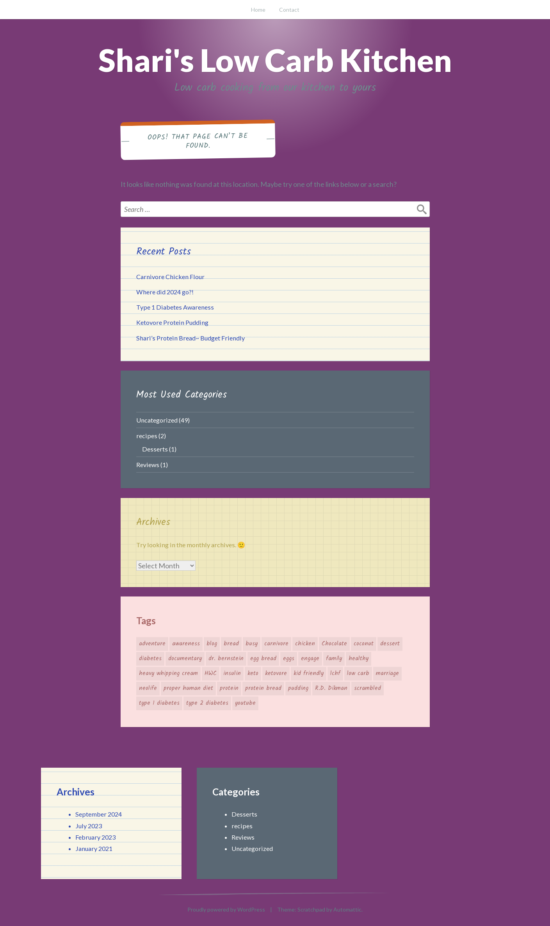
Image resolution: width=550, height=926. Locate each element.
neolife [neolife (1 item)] (148, 688)
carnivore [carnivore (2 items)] (276, 643)
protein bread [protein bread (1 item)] (263, 688)
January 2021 (93, 848)
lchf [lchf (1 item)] (335, 673)
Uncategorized (157, 420)
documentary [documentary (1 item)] (185, 658)
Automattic (347, 909)
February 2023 (95, 837)
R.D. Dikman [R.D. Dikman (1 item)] (331, 688)
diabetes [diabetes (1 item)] (150, 658)
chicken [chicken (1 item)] (305, 643)
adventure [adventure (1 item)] (152, 643)
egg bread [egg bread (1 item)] (263, 658)
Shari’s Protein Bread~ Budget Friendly (190, 338)
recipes (146, 435)
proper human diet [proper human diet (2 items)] (188, 688)
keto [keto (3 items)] (252, 673)
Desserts (155, 449)
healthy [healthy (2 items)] (358, 658)
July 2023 (88, 825)
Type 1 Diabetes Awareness (175, 307)
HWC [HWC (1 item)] (211, 673)
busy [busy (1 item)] (252, 643)
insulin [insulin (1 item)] (232, 673)
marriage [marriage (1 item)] (387, 673)
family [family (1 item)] (334, 658)
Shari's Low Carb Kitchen (275, 60)
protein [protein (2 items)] (229, 688)
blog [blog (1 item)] (211, 643)
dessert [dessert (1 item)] (390, 643)
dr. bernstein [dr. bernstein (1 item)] (226, 658)
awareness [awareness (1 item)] (186, 643)
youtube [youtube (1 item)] (245, 703)
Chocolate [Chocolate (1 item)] (334, 643)
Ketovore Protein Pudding (172, 322)
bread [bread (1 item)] (231, 643)
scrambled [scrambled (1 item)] (367, 688)
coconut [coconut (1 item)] (364, 643)
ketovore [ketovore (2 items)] (276, 673)
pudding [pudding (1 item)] (298, 688)
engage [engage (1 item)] (310, 658)
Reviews (147, 464)
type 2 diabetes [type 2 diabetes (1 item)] (207, 703)
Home (258, 9)
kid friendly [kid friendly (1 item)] (309, 673)
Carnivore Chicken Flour (170, 276)
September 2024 (98, 814)
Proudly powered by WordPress (226, 909)
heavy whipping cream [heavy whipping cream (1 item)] (168, 673)
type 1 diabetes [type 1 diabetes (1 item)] (159, 703)
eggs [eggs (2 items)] (288, 658)
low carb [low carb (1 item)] (358, 673)
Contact (289, 9)
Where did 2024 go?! (165, 292)
